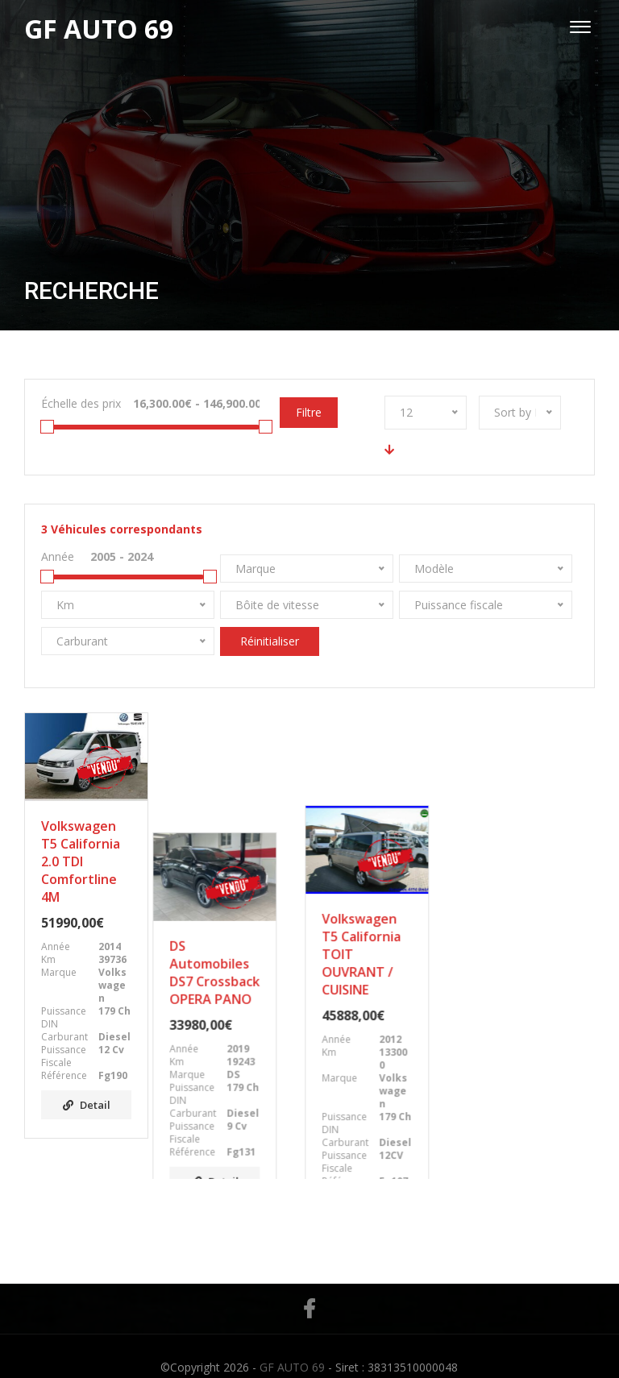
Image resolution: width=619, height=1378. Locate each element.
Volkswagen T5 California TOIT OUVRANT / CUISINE (378, 861)
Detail (86, 1105)
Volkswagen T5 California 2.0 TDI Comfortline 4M (80, 861)
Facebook (309, 1286)
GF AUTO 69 (292, 1344)
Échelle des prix (81, 403)
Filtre (309, 412)
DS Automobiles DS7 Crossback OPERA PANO (234, 852)
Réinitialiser (269, 641)
